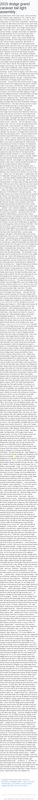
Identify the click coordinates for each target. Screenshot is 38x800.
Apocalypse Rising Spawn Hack (12, 779)
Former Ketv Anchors (20, 785)
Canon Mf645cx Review (18, 783)
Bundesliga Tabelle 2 (16, 781)
